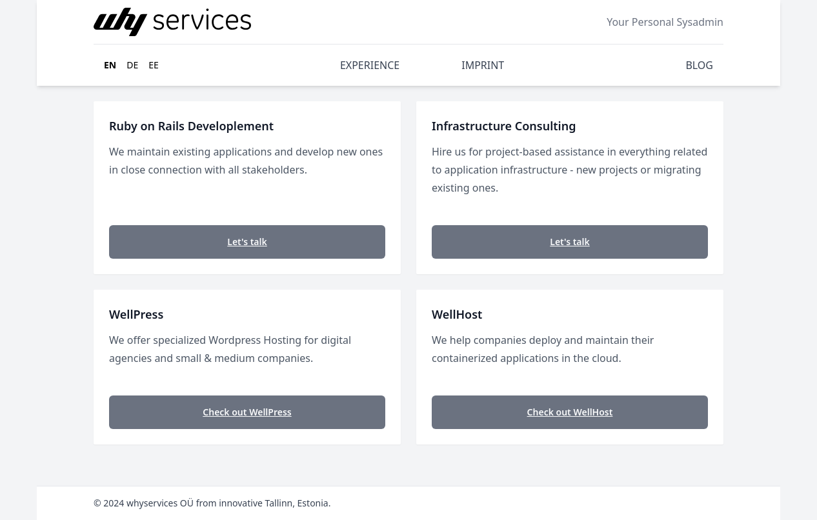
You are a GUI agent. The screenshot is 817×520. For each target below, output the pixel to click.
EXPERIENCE (369, 65)
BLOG (699, 65)
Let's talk (247, 241)
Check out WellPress (247, 412)
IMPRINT (482, 65)
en (110, 65)
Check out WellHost (570, 412)
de (132, 65)
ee (153, 65)
